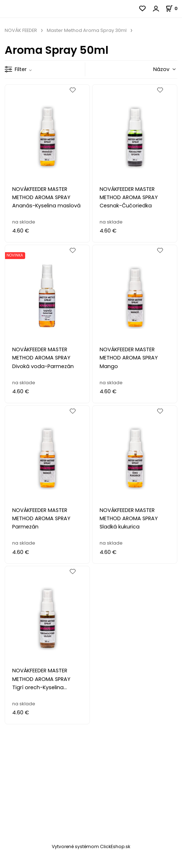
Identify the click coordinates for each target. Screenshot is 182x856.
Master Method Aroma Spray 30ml (87, 30)
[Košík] (173, 8)
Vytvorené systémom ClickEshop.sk (91, 846)
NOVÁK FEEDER (21, 30)
